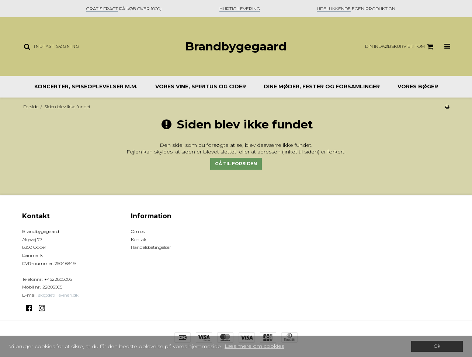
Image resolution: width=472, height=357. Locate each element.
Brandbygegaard (236, 46)
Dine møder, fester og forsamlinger (322, 86)
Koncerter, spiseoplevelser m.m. (86, 86)
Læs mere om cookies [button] (254, 346)
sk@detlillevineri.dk (58, 295)
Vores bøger (418, 86)
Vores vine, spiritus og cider (200, 86)
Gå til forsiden (236, 163)
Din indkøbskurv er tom (400, 46)
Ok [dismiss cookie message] (437, 346)
